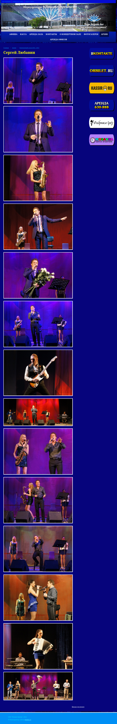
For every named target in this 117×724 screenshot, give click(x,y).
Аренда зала (36, 34)
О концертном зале (70, 34)
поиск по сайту (18, 2)
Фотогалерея (91, 34)
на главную (6, 2)
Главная (6, 48)
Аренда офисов (58, 39)
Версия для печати (78, 707)
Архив (104, 34)
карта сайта (29, 2)
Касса (23, 34)
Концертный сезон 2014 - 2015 (29, 48)
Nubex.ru (28, 720)
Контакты (51, 34)
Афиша (13, 34)
